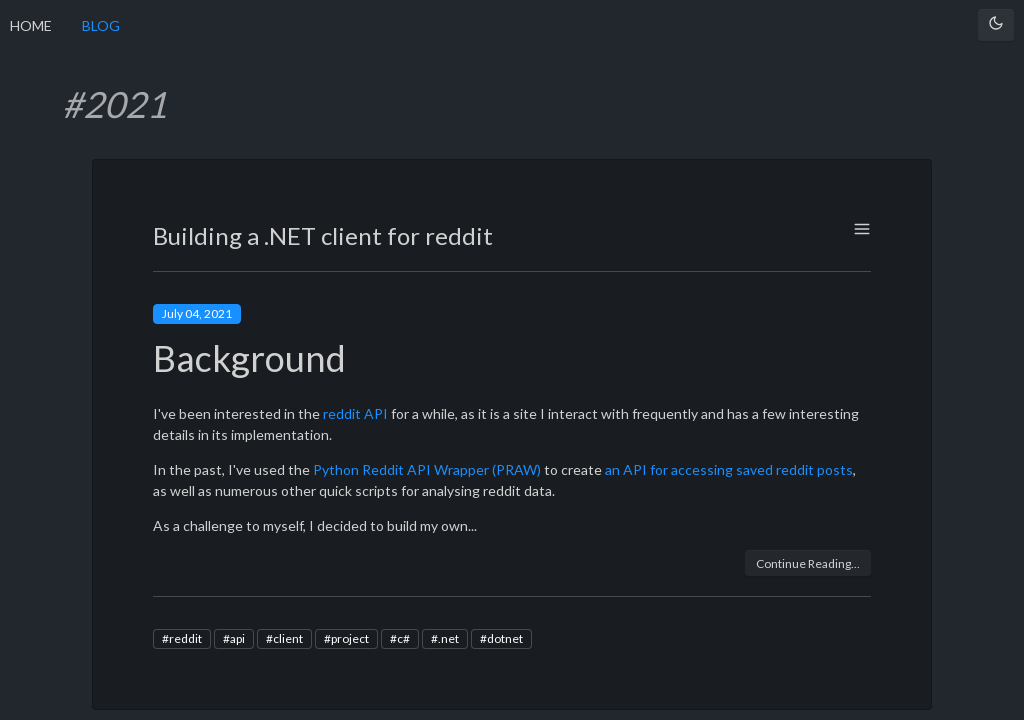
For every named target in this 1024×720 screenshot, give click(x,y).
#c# (400, 638)
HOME (31, 25)
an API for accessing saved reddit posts (729, 469)
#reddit (182, 638)
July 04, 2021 (197, 313)
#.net (445, 638)
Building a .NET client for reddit (323, 235)
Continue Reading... (808, 563)
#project (346, 638)
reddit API (355, 413)
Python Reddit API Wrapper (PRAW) (427, 469)
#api (234, 638)
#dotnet (501, 638)
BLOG (101, 25)
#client (284, 638)
